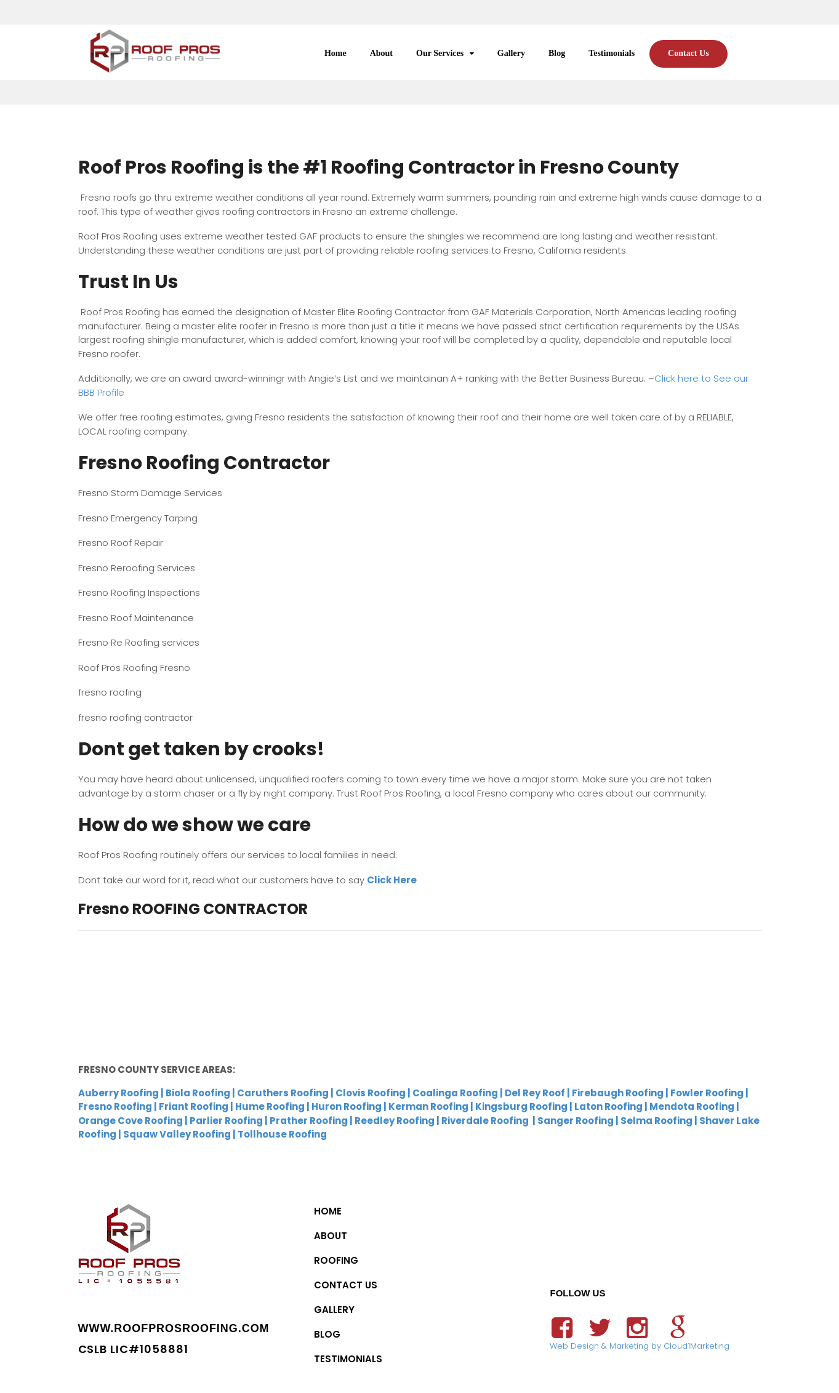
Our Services (440, 53)
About (381, 53)
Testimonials (611, 53)
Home (335, 53)
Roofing (336, 1260)
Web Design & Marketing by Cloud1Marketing (639, 1346)
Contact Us (688, 53)
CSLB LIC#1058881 (133, 1349)
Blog (556, 53)
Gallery (511, 53)
